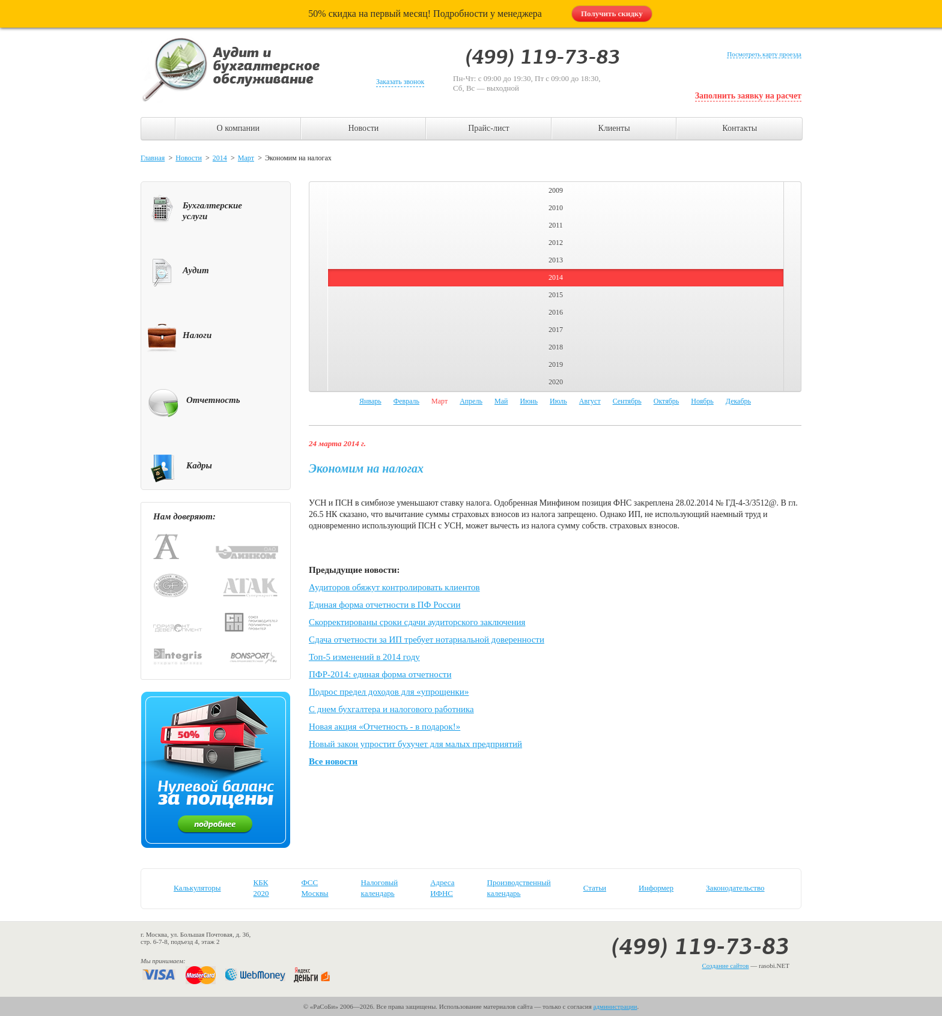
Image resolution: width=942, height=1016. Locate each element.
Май (501, 401)
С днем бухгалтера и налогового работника (391, 709)
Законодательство (735, 887)
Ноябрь (702, 401)
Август (590, 401)
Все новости (333, 761)
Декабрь (738, 401)
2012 (555, 242)
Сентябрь (627, 401)
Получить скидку (612, 13)
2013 (555, 260)
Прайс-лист (488, 128)
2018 (555, 347)
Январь (370, 401)
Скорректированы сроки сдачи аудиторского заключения (417, 622)
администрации (615, 1006)
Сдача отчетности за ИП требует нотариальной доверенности (426, 639)
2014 (220, 158)
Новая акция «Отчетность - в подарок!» (384, 726)
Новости (363, 128)
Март (246, 158)
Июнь (529, 401)
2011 (555, 225)
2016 (555, 312)
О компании (238, 128)
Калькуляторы (197, 887)
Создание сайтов (725, 965)
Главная (153, 158)
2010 (555, 208)
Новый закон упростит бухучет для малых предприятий (415, 744)
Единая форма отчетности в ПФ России (384, 604)
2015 (555, 295)
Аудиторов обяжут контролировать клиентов (394, 587)
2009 (555, 190)
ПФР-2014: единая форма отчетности (380, 674)
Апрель (471, 401)
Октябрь (666, 401)
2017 (555, 329)
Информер (656, 887)
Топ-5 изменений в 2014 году (364, 657)
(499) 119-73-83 (700, 946)
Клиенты (614, 128)
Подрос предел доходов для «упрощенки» (389, 692)
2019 (555, 364)
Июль (558, 401)
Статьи (594, 887)
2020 (555, 382)
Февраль (406, 401)
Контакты (739, 128)
